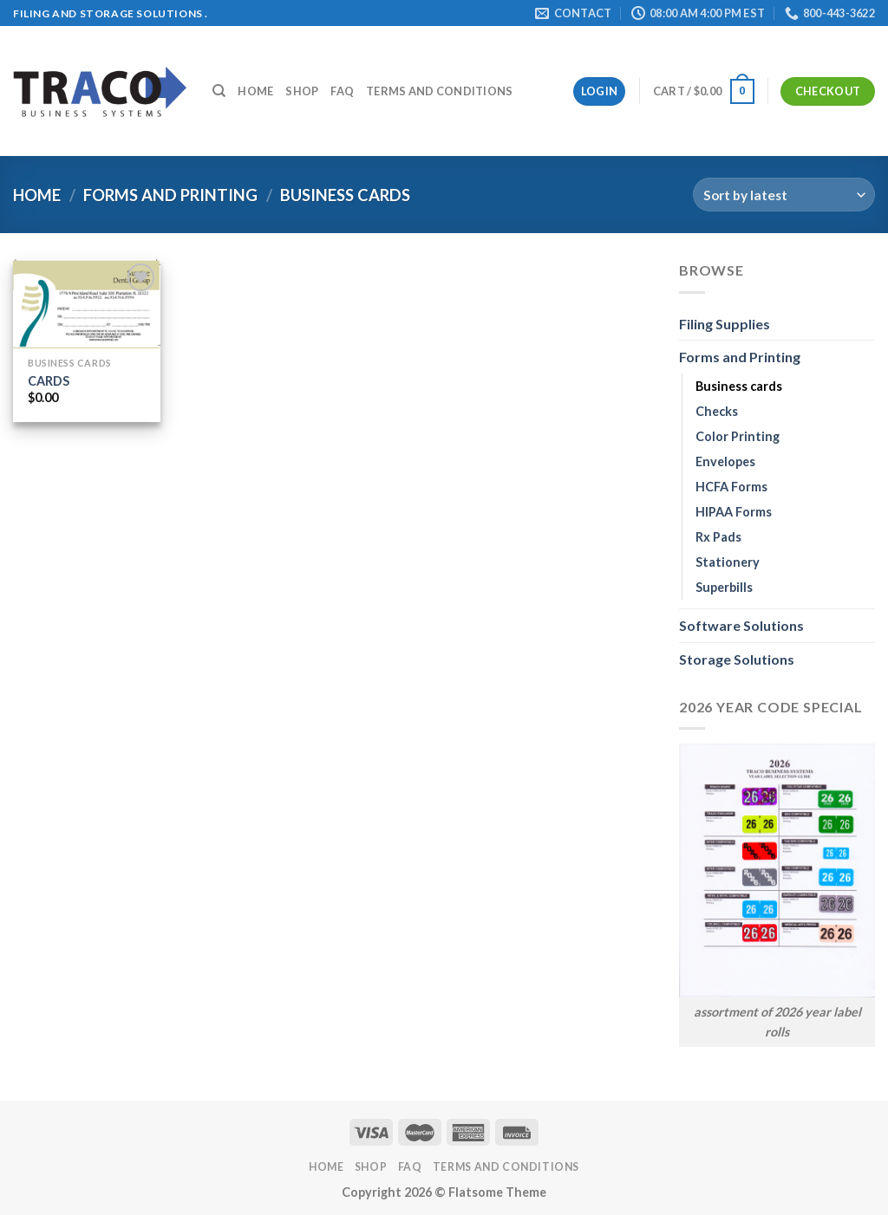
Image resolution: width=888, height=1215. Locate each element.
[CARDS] (86, 303)
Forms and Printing (170, 195)
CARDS (48, 381)
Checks (716, 411)
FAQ (342, 91)
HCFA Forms (731, 486)
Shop (301, 91)
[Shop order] (784, 194)
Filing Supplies (724, 323)
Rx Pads (718, 537)
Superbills (724, 587)
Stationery (727, 562)
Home (255, 91)
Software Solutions (741, 625)
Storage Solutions (736, 659)
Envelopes (725, 461)
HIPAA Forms (733, 511)
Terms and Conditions (439, 91)
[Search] (218, 91)
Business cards (738, 386)
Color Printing (737, 436)
